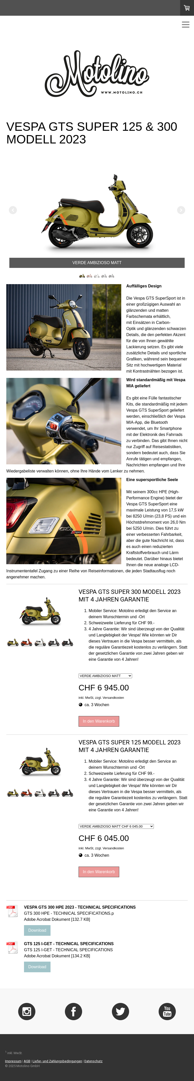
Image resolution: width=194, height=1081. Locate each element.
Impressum (13, 1061)
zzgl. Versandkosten (109, 698)
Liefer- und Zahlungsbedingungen (57, 1061)
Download (37, 930)
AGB (27, 1061)
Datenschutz (93, 1061)
